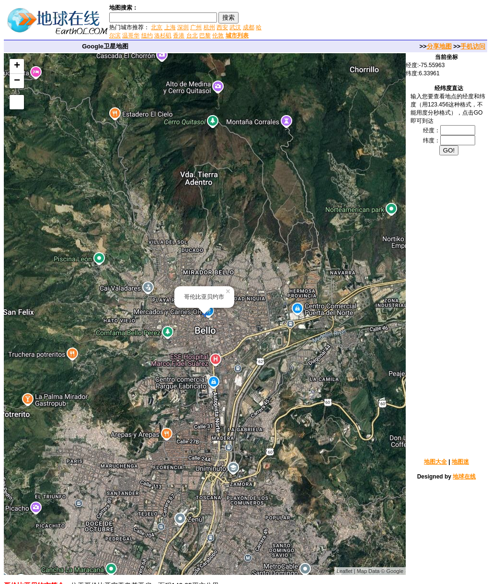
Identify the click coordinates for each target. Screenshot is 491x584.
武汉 (235, 27)
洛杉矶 (162, 35)
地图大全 (435, 461)
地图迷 (460, 461)
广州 (196, 27)
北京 (156, 27)
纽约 (147, 35)
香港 (178, 35)
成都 (248, 27)
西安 (222, 27)
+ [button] (17, 66)
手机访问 (472, 46)
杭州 (209, 27)
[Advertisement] (377, 21)
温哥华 (130, 35)
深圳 (183, 27)
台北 (192, 35)
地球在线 (464, 476)
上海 (170, 27)
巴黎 (205, 35)
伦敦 (218, 35)
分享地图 (439, 46)
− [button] (17, 81)
